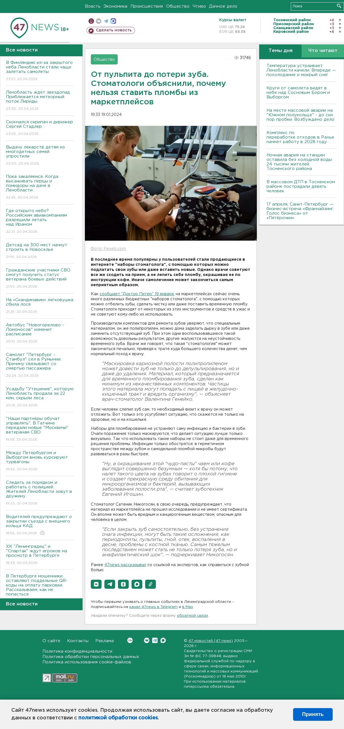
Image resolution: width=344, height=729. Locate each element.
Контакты (78, 641)
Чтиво (199, 6)
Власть (92, 6)
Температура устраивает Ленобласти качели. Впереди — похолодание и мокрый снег (301, 70)
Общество (178, 6)
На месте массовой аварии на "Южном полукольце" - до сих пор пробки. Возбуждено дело (300, 115)
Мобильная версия (91, 21)
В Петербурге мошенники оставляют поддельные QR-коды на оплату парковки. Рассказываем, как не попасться (40, 589)
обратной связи (192, 615)
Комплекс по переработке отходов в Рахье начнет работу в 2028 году (300, 137)
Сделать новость (114, 30)
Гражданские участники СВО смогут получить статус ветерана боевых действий (40, 278)
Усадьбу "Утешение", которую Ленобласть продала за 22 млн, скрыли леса (40, 397)
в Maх (187, 607)
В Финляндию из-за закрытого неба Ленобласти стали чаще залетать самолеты (40, 71)
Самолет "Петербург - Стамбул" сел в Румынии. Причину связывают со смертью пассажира (40, 365)
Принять (313, 714)
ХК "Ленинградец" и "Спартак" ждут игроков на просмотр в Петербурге (40, 555)
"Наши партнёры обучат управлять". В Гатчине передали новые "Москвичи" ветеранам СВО (40, 429)
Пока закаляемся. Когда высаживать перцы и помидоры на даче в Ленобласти (40, 187)
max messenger (113, 21)
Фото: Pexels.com (108, 249)
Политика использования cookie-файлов (86, 662)
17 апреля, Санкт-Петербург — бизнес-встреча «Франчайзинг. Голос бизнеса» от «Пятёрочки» (300, 211)
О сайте (51, 641)
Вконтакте (130, 640)
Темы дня (280, 51)
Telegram (155, 640)
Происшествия (146, 6)
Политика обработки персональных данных (90, 657)
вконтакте (98, 21)
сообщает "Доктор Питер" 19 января (137, 294)
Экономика (115, 6)
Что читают (322, 51)
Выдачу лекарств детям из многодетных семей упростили (40, 155)
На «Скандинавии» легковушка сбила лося (40, 306)
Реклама (104, 641)
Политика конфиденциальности (77, 651)
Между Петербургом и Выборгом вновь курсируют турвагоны (40, 461)
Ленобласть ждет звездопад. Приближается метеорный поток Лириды (40, 100)
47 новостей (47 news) (210, 640)
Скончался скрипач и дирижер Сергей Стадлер (40, 128)
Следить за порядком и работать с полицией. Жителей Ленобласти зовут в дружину (40, 493)
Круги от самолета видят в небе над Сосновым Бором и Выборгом (298, 92)
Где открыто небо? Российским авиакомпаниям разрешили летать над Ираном (40, 221)
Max (163, 640)
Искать (339, 6)
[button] (96, 584)
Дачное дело (223, 6)
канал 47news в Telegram (153, 607)
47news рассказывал (125, 565)
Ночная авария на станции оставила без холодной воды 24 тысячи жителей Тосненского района (299, 162)
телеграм (106, 21)
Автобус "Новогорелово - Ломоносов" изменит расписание (40, 333)
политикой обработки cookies (118, 718)
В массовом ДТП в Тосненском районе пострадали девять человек (300, 186)
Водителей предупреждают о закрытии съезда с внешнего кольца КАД (40, 525)
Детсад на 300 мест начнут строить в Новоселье (40, 251)
